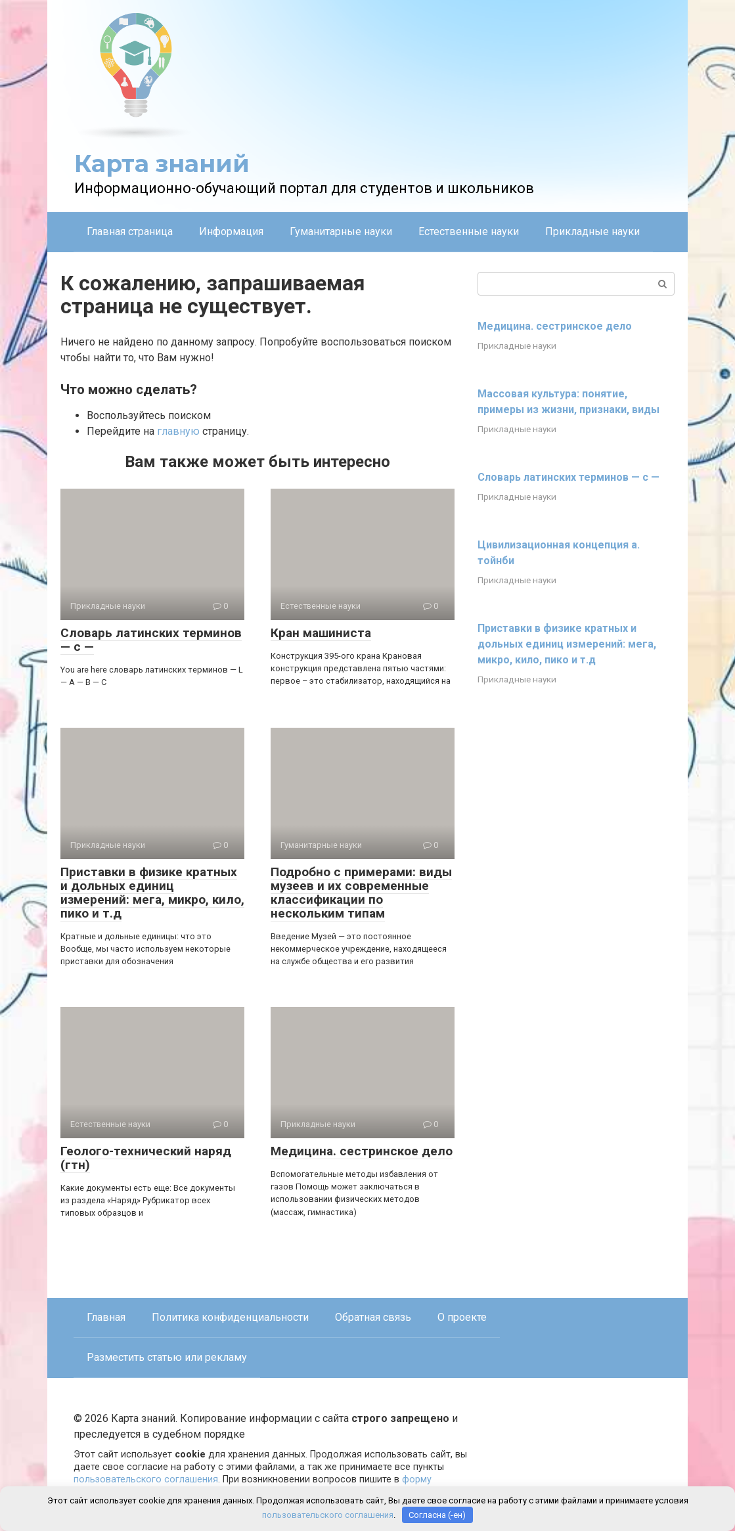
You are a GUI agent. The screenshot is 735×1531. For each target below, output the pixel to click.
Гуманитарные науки (341, 231)
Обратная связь (373, 1317)
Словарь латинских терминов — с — (151, 639)
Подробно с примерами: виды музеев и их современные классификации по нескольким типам (361, 892)
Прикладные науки (592, 231)
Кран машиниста (321, 632)
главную (178, 431)
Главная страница (130, 231)
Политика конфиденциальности (230, 1317)
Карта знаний (162, 163)
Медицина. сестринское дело (362, 1151)
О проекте (462, 1317)
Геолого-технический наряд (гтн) (145, 1157)
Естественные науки (468, 231)
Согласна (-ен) (437, 1515)
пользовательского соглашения (146, 1479)
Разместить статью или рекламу (167, 1357)
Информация (231, 231)
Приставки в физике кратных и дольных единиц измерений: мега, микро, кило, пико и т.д (152, 892)
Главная (106, 1317)
